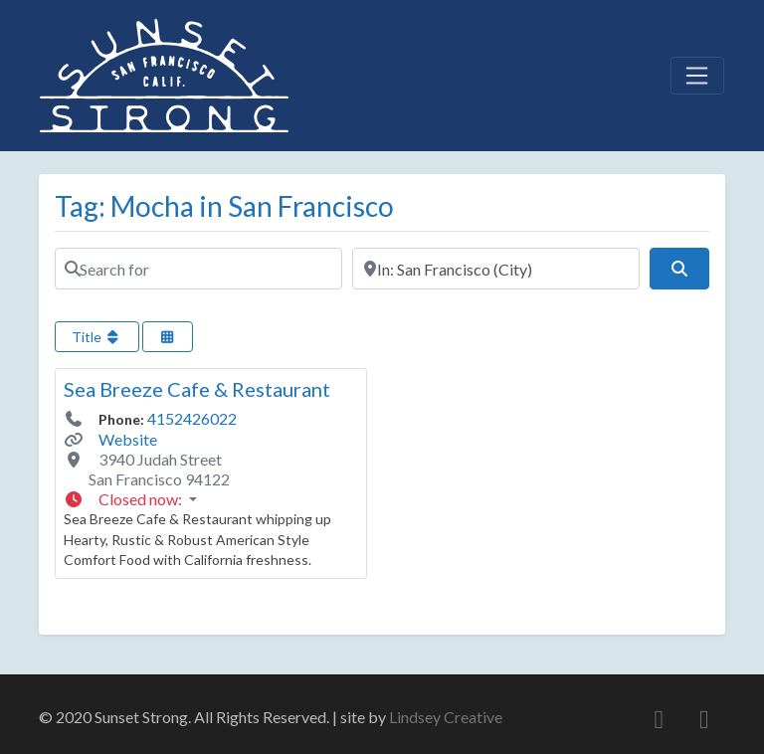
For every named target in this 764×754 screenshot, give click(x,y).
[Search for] (198, 268)
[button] (211, 499)
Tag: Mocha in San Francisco (224, 206)
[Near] (496, 268)
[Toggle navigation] (697, 75)
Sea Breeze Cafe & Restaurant (197, 389)
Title (97, 336)
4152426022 (192, 418)
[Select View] (168, 336)
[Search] (679, 268)
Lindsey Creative (445, 716)
